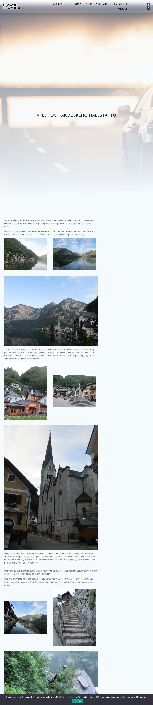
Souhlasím (77, 701)
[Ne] (149, 699)
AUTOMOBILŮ (11, 6)
